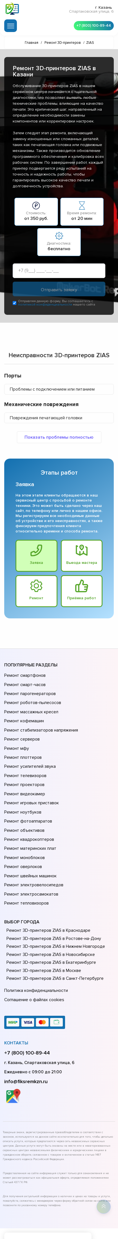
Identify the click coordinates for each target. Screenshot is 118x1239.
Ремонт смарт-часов (24, 683)
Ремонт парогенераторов (29, 691)
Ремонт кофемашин (23, 714)
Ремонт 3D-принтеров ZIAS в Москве (42, 938)
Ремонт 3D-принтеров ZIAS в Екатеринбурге (49, 930)
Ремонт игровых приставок (30, 785)
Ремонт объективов (23, 809)
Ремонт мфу (16, 738)
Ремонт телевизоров (24, 761)
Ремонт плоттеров (22, 746)
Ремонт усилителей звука (29, 754)
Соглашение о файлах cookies (33, 966)
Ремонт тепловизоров (26, 871)
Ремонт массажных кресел (30, 706)
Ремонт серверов (21, 730)
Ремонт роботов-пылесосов (32, 699)
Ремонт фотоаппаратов (27, 801)
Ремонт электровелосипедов (33, 856)
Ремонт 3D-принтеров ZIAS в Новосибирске (49, 922)
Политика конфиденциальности (35, 958)
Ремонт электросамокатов (30, 864)
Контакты (16, 1008)
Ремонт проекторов (23, 769)
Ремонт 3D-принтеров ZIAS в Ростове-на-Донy (52, 906)
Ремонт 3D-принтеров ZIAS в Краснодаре (47, 898)
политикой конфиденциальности (45, 305)
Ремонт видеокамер (23, 777)
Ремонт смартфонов (24, 675)
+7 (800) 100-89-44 (92, 25)
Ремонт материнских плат (29, 824)
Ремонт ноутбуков (21, 793)
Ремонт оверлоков (22, 840)
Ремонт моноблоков (23, 832)
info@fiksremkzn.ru (26, 1047)
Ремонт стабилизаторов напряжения (40, 722)
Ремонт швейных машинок (29, 848)
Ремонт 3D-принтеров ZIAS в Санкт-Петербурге (53, 946)
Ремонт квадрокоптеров (28, 816)
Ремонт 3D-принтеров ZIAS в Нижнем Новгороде (54, 914)
